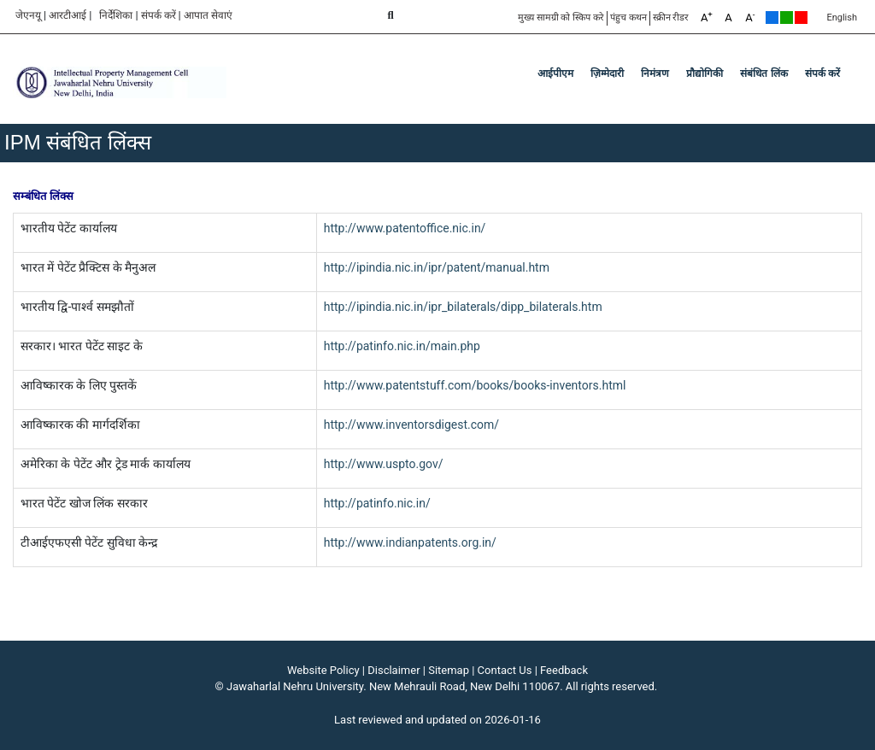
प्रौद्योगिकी (704, 73)
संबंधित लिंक (763, 73)
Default (772, 17)
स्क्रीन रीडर (671, 17)
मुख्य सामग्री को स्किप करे (561, 17)
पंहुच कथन (628, 17)
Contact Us (505, 670)
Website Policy (323, 670)
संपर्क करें (158, 15)
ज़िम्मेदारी (607, 73)
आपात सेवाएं (208, 15)
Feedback (564, 670)
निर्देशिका (115, 15)
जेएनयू (28, 15)
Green (786, 17)
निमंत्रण (655, 73)
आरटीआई (67, 15)
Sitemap (448, 670)
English (841, 17)
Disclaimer (393, 670)
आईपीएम (555, 73)
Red (801, 17)
